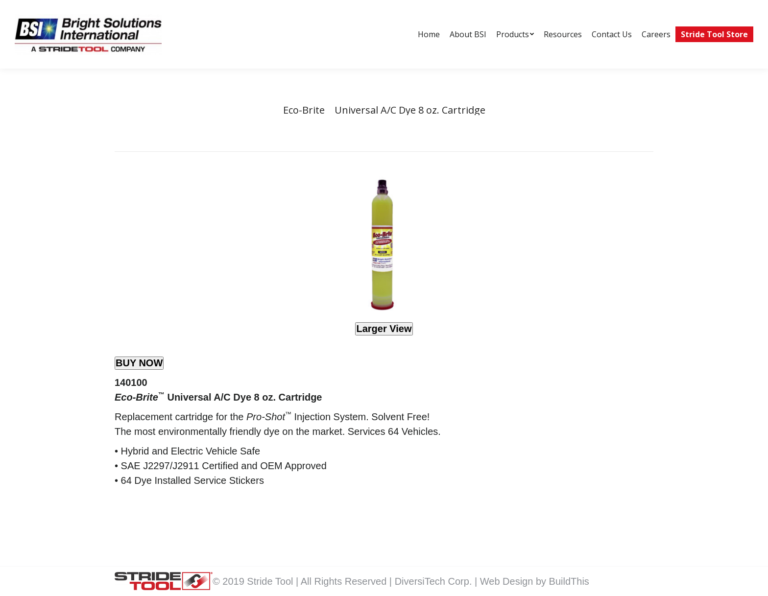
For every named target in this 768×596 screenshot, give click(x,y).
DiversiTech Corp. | (437, 581)
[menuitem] (429, 34)
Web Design (508, 581)
